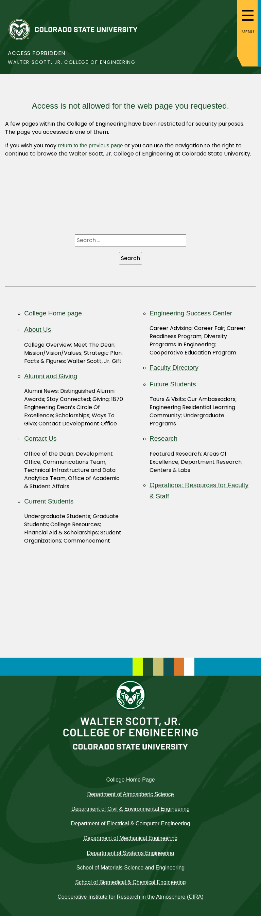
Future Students (173, 384)
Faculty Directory (174, 367)
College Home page (53, 313)
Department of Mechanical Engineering (131, 838)
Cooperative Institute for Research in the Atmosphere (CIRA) (130, 897)
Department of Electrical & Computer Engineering (130, 823)
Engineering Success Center (191, 313)
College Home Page (130, 780)
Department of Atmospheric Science (130, 794)
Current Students (48, 501)
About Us (37, 329)
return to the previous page (90, 145)
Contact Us (40, 438)
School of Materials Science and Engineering (130, 868)
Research (163, 438)
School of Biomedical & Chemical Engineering (130, 882)
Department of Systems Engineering (130, 853)
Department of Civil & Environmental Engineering (130, 809)
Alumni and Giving (50, 376)
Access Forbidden (36, 53)
